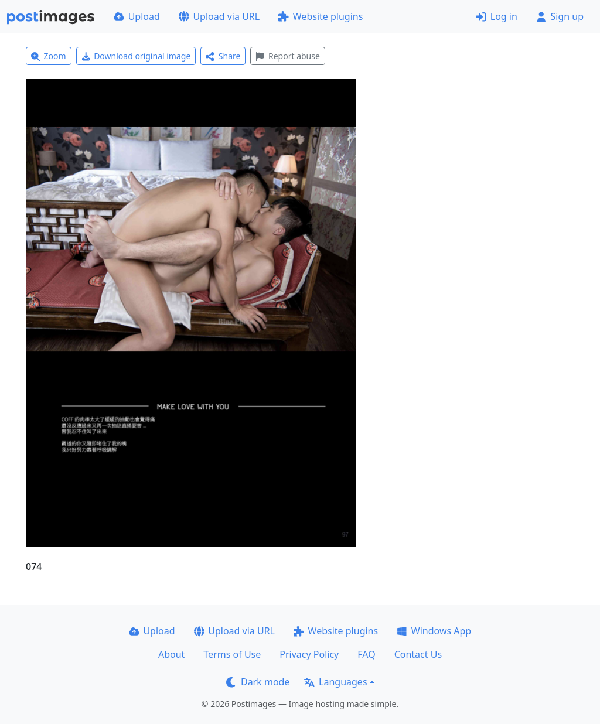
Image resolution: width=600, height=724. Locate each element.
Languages (335, 681)
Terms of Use (232, 654)
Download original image (136, 56)
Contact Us (418, 654)
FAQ (366, 654)
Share (223, 56)
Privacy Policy (309, 654)
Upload (137, 16)
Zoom (48, 56)
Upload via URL (219, 16)
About (171, 654)
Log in (496, 16)
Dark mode (257, 681)
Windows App (434, 630)
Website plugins (320, 16)
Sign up (560, 16)
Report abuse (287, 56)
